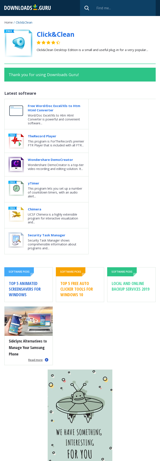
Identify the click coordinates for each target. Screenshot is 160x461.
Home (8, 22)
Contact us (130, 456)
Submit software (65, 456)
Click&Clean (55, 34)
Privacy (87, 456)
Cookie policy (108, 456)
